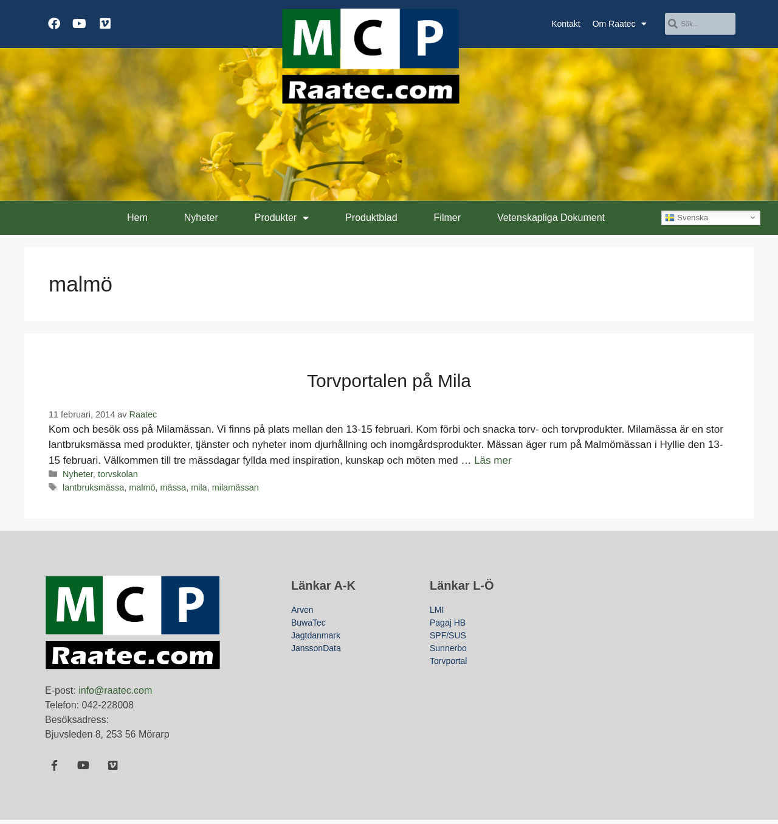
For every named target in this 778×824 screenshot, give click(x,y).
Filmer (447, 217)
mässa (173, 487)
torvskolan (118, 474)
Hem (137, 217)
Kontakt (565, 24)
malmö (142, 487)
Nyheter (201, 217)
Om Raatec (620, 23)
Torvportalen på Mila (389, 381)
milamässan (235, 487)
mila (199, 487)
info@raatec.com (115, 690)
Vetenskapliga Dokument (551, 217)
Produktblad (371, 217)
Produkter (282, 218)
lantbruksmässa (93, 487)
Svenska (686, 217)
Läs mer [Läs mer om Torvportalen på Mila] (492, 460)
